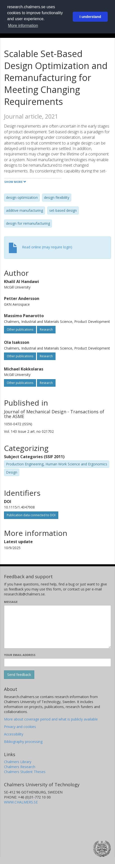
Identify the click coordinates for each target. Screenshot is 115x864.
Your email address (20, 655)
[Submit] (19, 674)
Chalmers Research (19, 766)
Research (46, 329)
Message (11, 602)
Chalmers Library (17, 761)
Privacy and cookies (20, 726)
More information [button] (23, 25)
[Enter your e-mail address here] (57, 662)
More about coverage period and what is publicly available (51, 719)
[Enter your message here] (57, 626)
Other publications (20, 329)
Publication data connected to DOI (31, 515)
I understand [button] (90, 17)
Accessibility (13, 734)
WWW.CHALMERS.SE (21, 802)
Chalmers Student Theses (25, 771)
